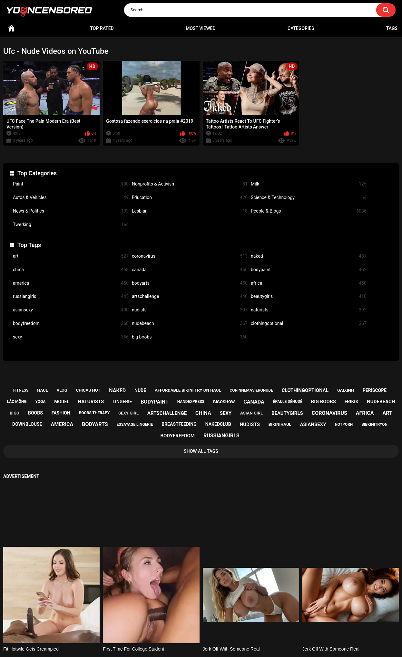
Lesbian (190, 211)
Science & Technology (309, 197)
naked (309, 256)
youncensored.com (194, 644)
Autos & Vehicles (71, 197)
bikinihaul (280, 424)
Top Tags (29, 245)
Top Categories (37, 173)
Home (11, 28)
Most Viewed (200, 28)
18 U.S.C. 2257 (234, 627)
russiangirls (71, 296)
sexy (71, 337)
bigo (14, 413)
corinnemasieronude (251, 390)
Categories (301, 28)
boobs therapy (94, 413)
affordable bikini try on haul (188, 390)
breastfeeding (179, 424)
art (71, 256)
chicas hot (88, 390)
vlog (62, 390)
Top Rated (101, 28)
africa (309, 283)
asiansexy (71, 310)
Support (192, 627)
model (61, 401)
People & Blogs (309, 211)
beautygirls (309, 296)
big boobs (190, 337)
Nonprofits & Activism (190, 184)
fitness (20, 390)
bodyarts (190, 283)
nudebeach (190, 323)
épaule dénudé (287, 401)
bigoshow (224, 401)
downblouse (27, 424)
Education (190, 197)
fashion (61, 412)
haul (42, 390)
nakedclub (218, 424)
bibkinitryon (374, 424)
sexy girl (128, 413)
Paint (71, 184)
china (71, 269)
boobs (35, 412)
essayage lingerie (135, 424)
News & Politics (71, 211)
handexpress (190, 401)
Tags (391, 28)
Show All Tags (201, 451)
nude (140, 390)
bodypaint (309, 269)
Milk (309, 184)
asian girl (251, 413)
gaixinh (345, 390)
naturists (309, 310)
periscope (375, 390)
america (71, 283)
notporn (344, 424)
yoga (40, 401)
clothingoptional (309, 323)
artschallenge (190, 296)
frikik (351, 401)
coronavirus (190, 256)
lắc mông (17, 401)
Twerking (71, 224)
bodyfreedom (71, 323)
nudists (190, 310)
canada (190, 269)
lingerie (122, 401)
